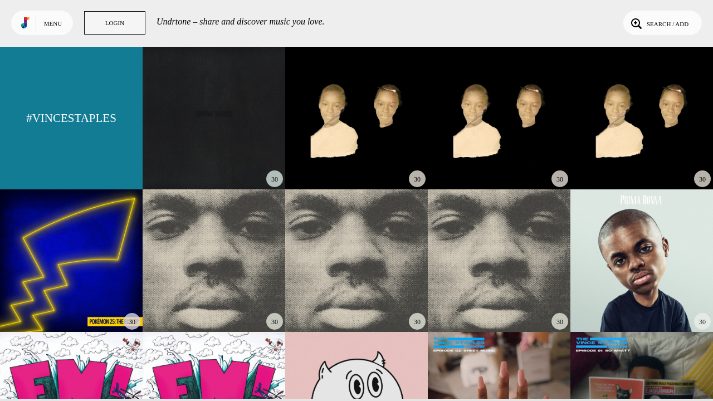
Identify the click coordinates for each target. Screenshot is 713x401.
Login (114, 22)
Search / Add (658, 23)
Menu (53, 23)
